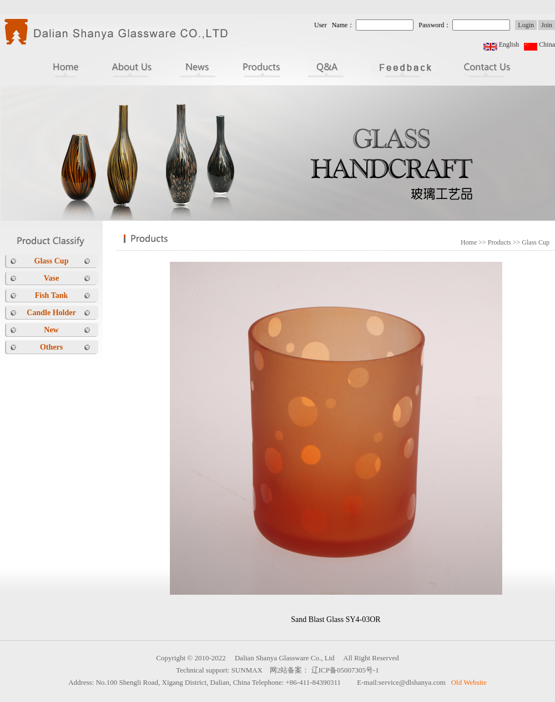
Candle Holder (51, 312)
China (547, 44)
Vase (51, 278)
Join (546, 25)
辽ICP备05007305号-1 (345, 670)
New (51, 330)
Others (51, 347)
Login (526, 25)
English (509, 44)
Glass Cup (51, 261)
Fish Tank (51, 295)
